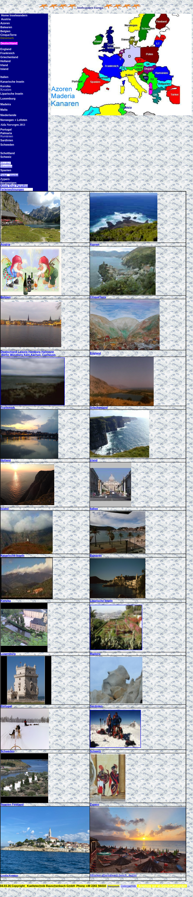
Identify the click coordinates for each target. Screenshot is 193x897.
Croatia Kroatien (9, 875)
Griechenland (99, 407)
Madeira (95, 653)
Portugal (6, 706)
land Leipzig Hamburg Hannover (32, 351)
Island (5, 508)
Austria (5, 244)
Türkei (3, 175)
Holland (6, 460)
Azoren (94, 244)
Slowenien (6, 166)
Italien (94, 508)
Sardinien (96, 706)
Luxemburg (8, 653)
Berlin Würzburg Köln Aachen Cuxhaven (28, 354)
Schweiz (95, 751)
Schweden (7, 751)
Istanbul (14, 175)
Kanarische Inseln (12, 555)
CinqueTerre (98, 297)
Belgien (6, 297)
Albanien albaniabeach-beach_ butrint (113, 875)
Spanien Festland (12, 804)
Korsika (6, 600)
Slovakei (5, 163)
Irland (94, 460)
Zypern (94, 804)
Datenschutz (129, 885)
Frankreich (8, 407)
